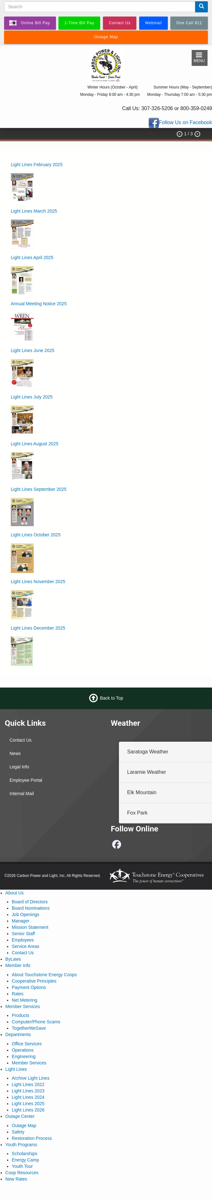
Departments (18, 1034)
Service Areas (25, 946)
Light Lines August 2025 (34, 443)
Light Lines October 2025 (35, 534)
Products (20, 1015)
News (15, 753)
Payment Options (29, 987)
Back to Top (111, 698)
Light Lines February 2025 (37, 164)
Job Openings (25, 914)
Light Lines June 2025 (32, 350)
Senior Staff (23, 933)
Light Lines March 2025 (34, 211)
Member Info (18, 965)
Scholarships (24, 1153)
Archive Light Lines (30, 1078)
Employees (23, 939)
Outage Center (20, 1116)
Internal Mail (22, 793)
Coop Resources (21, 1172)
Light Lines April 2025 (32, 257)
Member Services (22, 1006)
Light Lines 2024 (28, 1097)
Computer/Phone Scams (36, 1021)
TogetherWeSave (29, 1028)
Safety (18, 1131)
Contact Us (20, 740)
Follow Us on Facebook (185, 122)
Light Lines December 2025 (38, 628)
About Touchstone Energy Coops (44, 974)
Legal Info (19, 766)
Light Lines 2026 (28, 1109)
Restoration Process (32, 1138)
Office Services (27, 1043)
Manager (20, 920)
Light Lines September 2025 (38, 489)
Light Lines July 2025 (32, 396)
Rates (18, 993)
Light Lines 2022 (28, 1084)
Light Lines (16, 1069)
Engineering (24, 1056)
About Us (14, 892)
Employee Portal (26, 780)
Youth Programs (21, 1144)
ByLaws (13, 959)
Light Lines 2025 (28, 1103)
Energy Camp (25, 1159)
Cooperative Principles (34, 981)
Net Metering (24, 1000)
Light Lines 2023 (28, 1090)
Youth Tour (22, 1166)
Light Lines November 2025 (38, 581)
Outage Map (24, 1125)
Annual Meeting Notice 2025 (39, 303)
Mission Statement (30, 927)
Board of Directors (30, 901)
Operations (22, 1050)
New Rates (16, 1179)
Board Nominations (31, 908)
